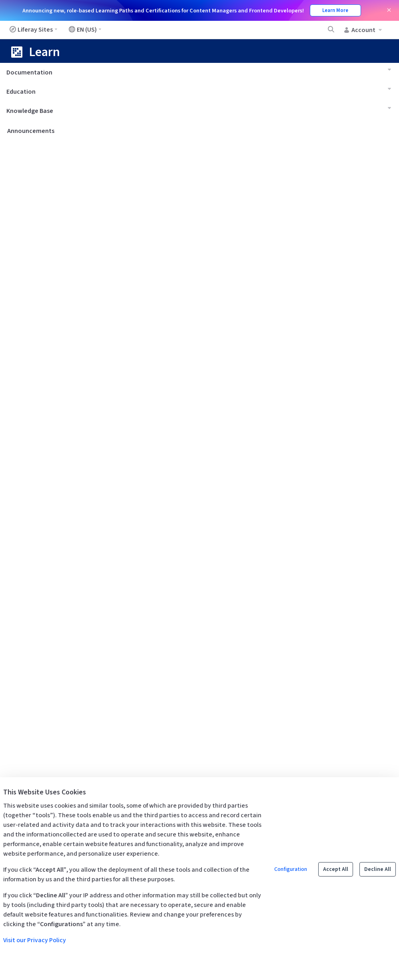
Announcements (30, 131)
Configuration (290, 869)
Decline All (377, 869)
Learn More (335, 10)
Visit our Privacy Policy (34, 940)
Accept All (335, 869)
